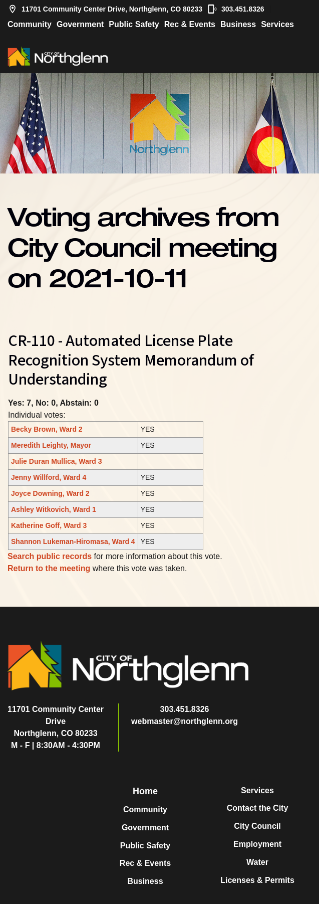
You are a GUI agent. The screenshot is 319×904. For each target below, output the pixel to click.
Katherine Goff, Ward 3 (49, 525)
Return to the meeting (49, 568)
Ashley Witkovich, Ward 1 (53, 509)
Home (145, 791)
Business (238, 24)
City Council (257, 826)
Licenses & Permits (257, 880)
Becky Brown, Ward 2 (47, 429)
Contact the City (257, 808)
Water (257, 862)
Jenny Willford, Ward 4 (48, 477)
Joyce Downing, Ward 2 (50, 493)
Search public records (50, 556)
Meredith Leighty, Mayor (51, 445)
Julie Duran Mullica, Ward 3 (56, 461)
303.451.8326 (235, 9)
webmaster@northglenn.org (184, 721)
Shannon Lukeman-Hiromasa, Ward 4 (73, 541)
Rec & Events (189, 24)
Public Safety (134, 24)
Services (277, 24)
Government (80, 24)
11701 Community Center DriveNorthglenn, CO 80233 (56, 721)
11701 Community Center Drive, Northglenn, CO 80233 (105, 9)
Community (30, 24)
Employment (257, 844)
